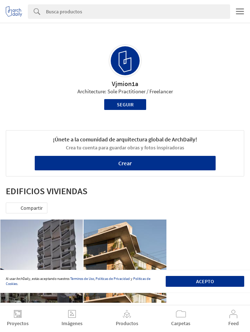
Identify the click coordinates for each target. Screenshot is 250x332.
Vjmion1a (125, 84)
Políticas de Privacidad (113, 278)
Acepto (205, 281)
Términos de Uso (82, 278)
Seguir (125, 104)
